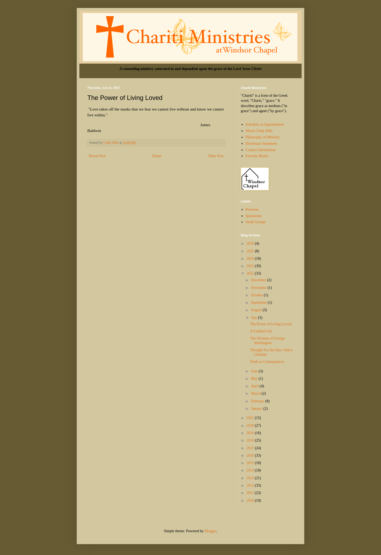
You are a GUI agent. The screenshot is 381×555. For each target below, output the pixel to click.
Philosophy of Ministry (263, 137)
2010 (251, 501)
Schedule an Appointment (265, 124)
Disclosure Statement (261, 144)
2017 (251, 448)
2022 (251, 273)
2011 (251, 493)
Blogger (210, 531)
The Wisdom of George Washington (267, 340)
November (259, 288)
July (254, 318)
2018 (251, 440)
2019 (251, 433)
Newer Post (97, 156)
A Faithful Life (261, 331)
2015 (251, 463)
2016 (251, 455)
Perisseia (252, 210)
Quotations (254, 216)
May (254, 379)
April (255, 386)
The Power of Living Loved (270, 324)
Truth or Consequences (267, 362)
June (254, 371)
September (259, 303)
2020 (251, 426)
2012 (251, 485)
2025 (251, 251)
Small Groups (256, 222)
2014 (251, 470)
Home (156, 156)
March (256, 393)
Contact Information (261, 150)
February (258, 401)
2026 (251, 243)
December (259, 280)
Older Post (216, 156)
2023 (251, 266)
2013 (251, 478)
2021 (251, 418)
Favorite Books (257, 156)
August (256, 310)
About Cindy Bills (259, 131)
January (257, 409)
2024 (251, 259)
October (257, 295)
